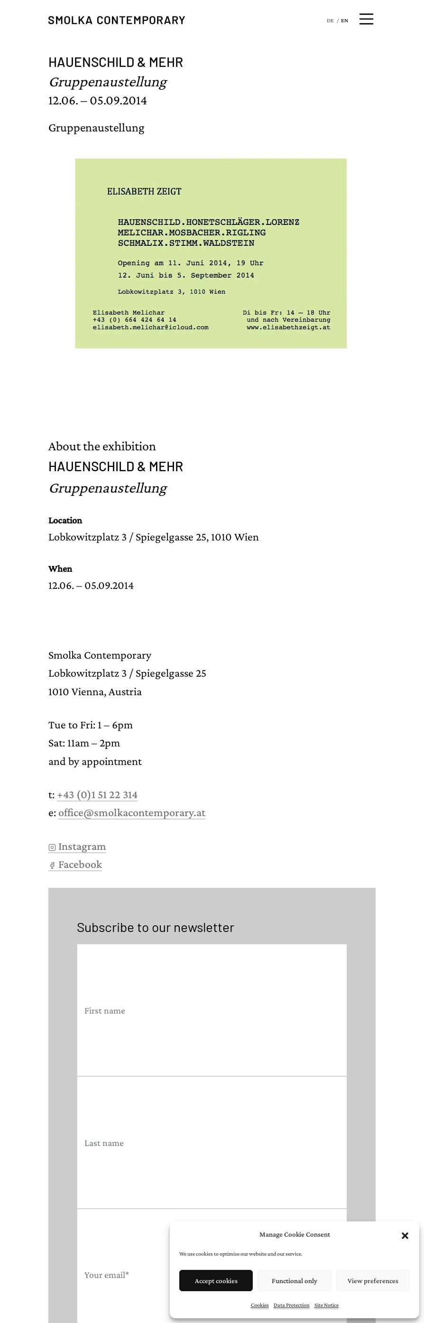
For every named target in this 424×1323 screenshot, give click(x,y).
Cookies (260, 1305)
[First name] (212, 1010)
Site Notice (326, 1305)
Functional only (294, 1281)
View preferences (373, 1281)
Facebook (75, 863)
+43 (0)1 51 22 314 (97, 794)
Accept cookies (216, 1281)
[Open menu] (366, 18)
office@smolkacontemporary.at (131, 812)
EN (344, 20)
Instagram (77, 845)
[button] (405, 1234)
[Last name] (212, 1142)
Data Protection (292, 1305)
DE (330, 20)
